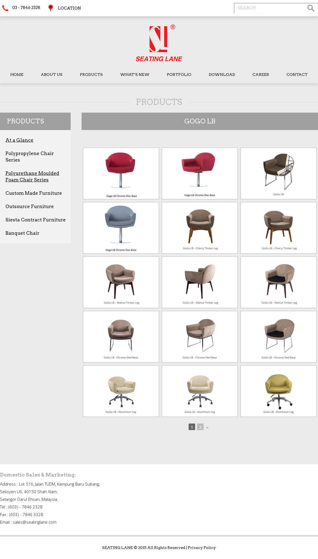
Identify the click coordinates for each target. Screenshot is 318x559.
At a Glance (19, 140)
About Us (52, 74)
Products (91, 74)
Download (222, 74)
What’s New (134, 74)
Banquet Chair (22, 233)
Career (260, 74)
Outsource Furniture (29, 206)
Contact (297, 74)
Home (16, 74)
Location (69, 8)
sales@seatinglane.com (35, 522)
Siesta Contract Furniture (35, 220)
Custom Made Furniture (33, 193)
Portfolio (179, 74)
